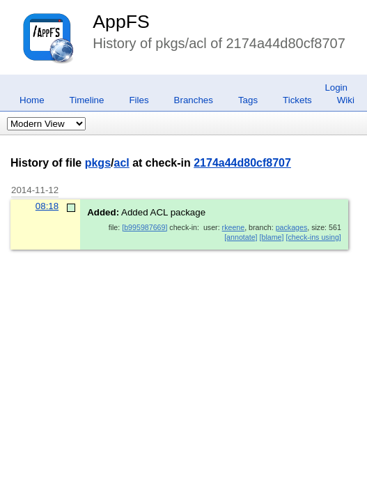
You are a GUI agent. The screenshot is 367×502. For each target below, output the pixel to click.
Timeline (87, 100)
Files (138, 100)
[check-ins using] (313, 237)
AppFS (121, 21)
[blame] (272, 237)
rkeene (233, 227)
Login (336, 87)
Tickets (297, 100)
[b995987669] (144, 227)
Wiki (345, 100)
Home (32, 100)
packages (292, 227)
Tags (248, 100)
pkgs (98, 163)
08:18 (47, 206)
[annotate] (240, 237)
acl (121, 163)
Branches (193, 100)
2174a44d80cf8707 (242, 163)
